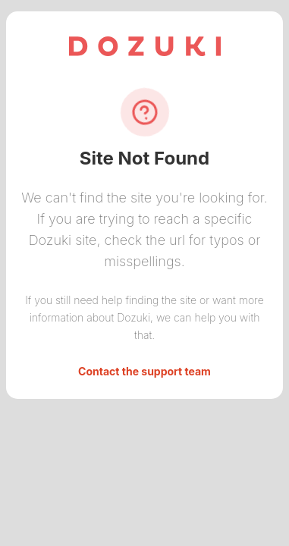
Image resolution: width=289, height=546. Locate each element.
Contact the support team (144, 371)
